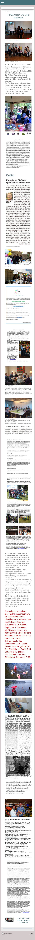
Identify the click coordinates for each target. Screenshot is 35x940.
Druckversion (5, 933)
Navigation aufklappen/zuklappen (17, 2)
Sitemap (10, 933)
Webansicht (31, 934)
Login (32, 933)
